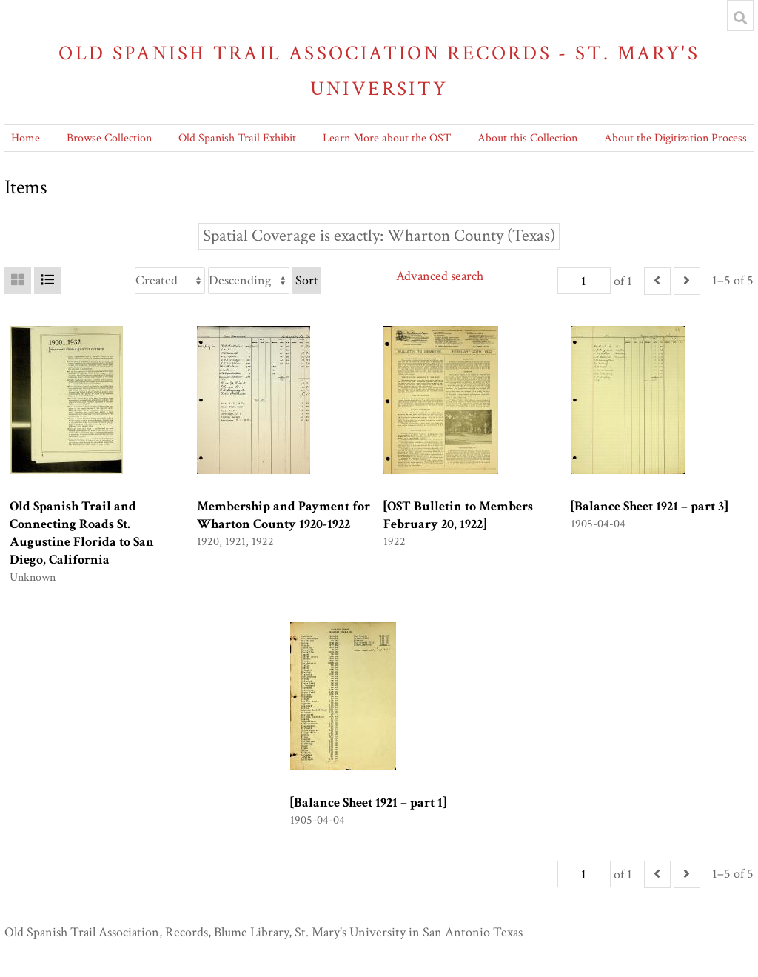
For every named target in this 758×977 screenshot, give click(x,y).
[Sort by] (170, 280)
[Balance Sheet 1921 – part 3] (649, 506)
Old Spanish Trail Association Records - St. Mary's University (379, 70)
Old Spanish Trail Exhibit (237, 138)
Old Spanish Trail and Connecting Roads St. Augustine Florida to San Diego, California (82, 533)
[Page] (584, 280)
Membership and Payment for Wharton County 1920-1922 (283, 515)
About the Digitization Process (675, 138)
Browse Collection (109, 138)
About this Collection (527, 138)
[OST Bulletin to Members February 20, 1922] (458, 515)
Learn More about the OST (387, 138)
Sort (306, 280)
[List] (47, 280)
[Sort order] (248, 280)
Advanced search (439, 275)
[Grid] (17, 280)
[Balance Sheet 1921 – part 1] (368, 802)
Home (25, 138)
